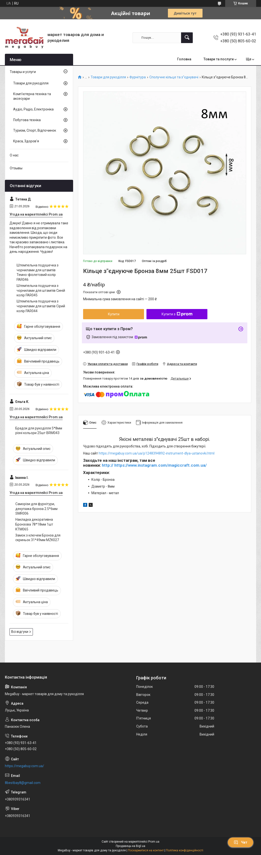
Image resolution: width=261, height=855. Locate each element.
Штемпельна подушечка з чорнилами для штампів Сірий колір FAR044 (41, 306)
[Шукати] (187, 37)
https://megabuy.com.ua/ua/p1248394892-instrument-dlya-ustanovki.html (156, 453)
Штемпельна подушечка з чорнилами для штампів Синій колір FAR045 (41, 290)
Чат (240, 842)
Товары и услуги (23, 72)
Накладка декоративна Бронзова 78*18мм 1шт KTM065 (34, 524)
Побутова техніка (27, 120)
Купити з (177, 314)
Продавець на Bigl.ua (130, 846)
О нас (14, 155)
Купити (113, 314)
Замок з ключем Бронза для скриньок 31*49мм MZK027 (37, 537)
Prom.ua (153, 841)
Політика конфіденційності (184, 850)
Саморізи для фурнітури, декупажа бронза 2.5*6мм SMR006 (36, 508)
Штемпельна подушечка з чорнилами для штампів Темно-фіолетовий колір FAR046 (37, 272)
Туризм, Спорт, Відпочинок (34, 130)
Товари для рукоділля (108, 77)
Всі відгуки (19, 632)
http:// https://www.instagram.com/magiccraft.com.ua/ (154, 465)
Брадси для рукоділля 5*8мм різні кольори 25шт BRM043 (38, 430)
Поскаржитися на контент (146, 850)
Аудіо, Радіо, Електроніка (33, 109)
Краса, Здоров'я (26, 141)
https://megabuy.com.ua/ (24, 766)
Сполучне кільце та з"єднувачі (173, 77)
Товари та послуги (218, 59)
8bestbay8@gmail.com (22, 783)
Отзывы (16, 168)
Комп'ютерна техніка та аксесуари (32, 96)
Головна (184, 59)
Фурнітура (137, 77)
